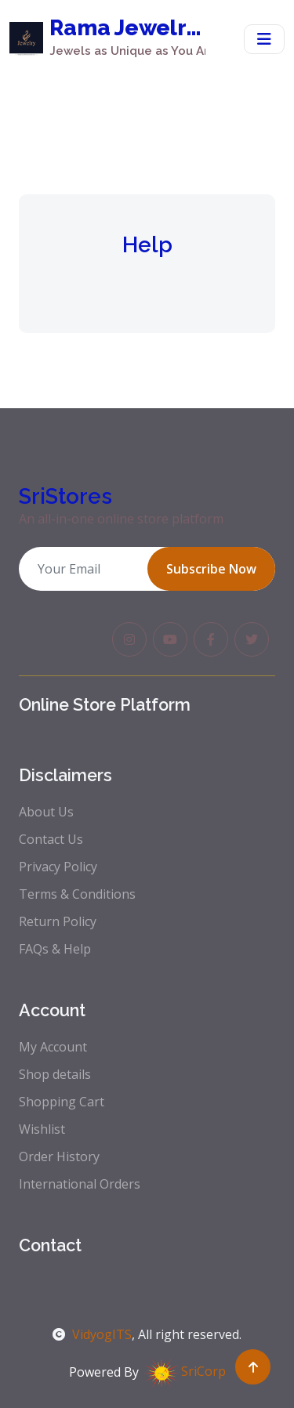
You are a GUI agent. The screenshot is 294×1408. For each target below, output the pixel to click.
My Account (53, 1046)
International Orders (79, 1184)
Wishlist (42, 1129)
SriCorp (184, 1371)
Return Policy (57, 921)
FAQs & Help (55, 948)
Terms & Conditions (77, 894)
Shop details (55, 1074)
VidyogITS (92, 1334)
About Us (46, 811)
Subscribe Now (211, 568)
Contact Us (51, 839)
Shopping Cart (61, 1101)
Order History (59, 1156)
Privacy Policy (58, 866)
